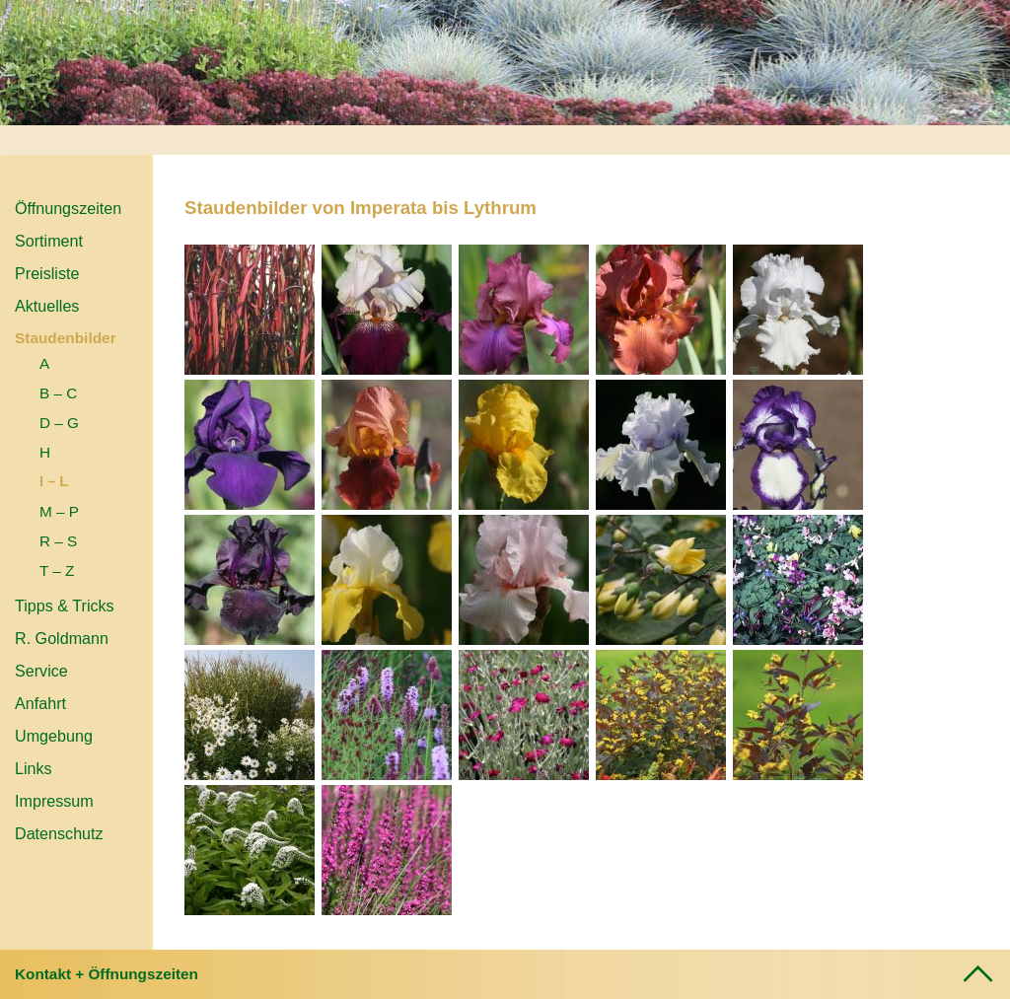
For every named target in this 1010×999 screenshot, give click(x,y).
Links (33, 768)
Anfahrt (40, 703)
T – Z (56, 570)
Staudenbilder (65, 337)
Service (41, 670)
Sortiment (49, 241)
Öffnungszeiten (68, 208)
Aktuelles (47, 306)
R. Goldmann (61, 638)
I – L (53, 481)
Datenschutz (59, 833)
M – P (59, 511)
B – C (58, 393)
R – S (58, 541)
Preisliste (47, 273)
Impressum (54, 801)
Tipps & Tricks (64, 605)
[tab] (505, 974)
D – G (59, 422)
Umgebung (54, 736)
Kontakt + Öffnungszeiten (106, 973)
